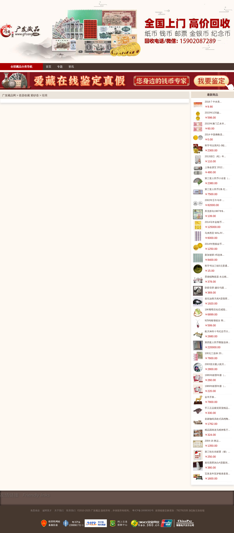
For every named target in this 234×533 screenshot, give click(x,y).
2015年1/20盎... (213, 112)
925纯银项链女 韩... (215, 320)
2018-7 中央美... (213, 101)
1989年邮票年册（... (215, 386)
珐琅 (44, 95)
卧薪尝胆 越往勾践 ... (216, 287)
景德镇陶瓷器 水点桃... (216, 276)
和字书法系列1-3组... (215, 145)
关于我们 (59, 510)
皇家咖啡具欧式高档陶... (217, 419)
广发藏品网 (9, 95)
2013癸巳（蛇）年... (215, 156)
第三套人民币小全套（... (217, 178)
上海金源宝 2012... (214, 167)
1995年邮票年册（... (215, 375)
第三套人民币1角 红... (216, 189)
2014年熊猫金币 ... (214, 244)
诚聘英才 (47, 510)
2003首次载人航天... (215, 364)
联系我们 (71, 510)
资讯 (71, 66)
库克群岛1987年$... (215, 211)
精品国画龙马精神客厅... (217, 430)
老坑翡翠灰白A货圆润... (217, 462)
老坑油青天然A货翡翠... (217, 298)
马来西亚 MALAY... (214, 233)
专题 (60, 66)
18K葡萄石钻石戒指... (216, 309)
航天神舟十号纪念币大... (217, 331)
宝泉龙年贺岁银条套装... (217, 473)
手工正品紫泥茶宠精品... (217, 408)
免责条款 (35, 510)
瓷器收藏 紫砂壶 (29, 95)
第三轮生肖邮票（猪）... (217, 451)
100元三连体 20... (214, 353)
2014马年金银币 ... (214, 222)
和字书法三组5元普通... (217, 265)
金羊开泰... (210, 397)
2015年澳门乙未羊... (215, 123)
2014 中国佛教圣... (214, 134)
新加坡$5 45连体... (214, 255)
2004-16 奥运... (213, 440)
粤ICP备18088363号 (142, 510)
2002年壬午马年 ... (214, 200)
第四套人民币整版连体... (217, 342)
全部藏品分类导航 (21, 66)
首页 (48, 66)
